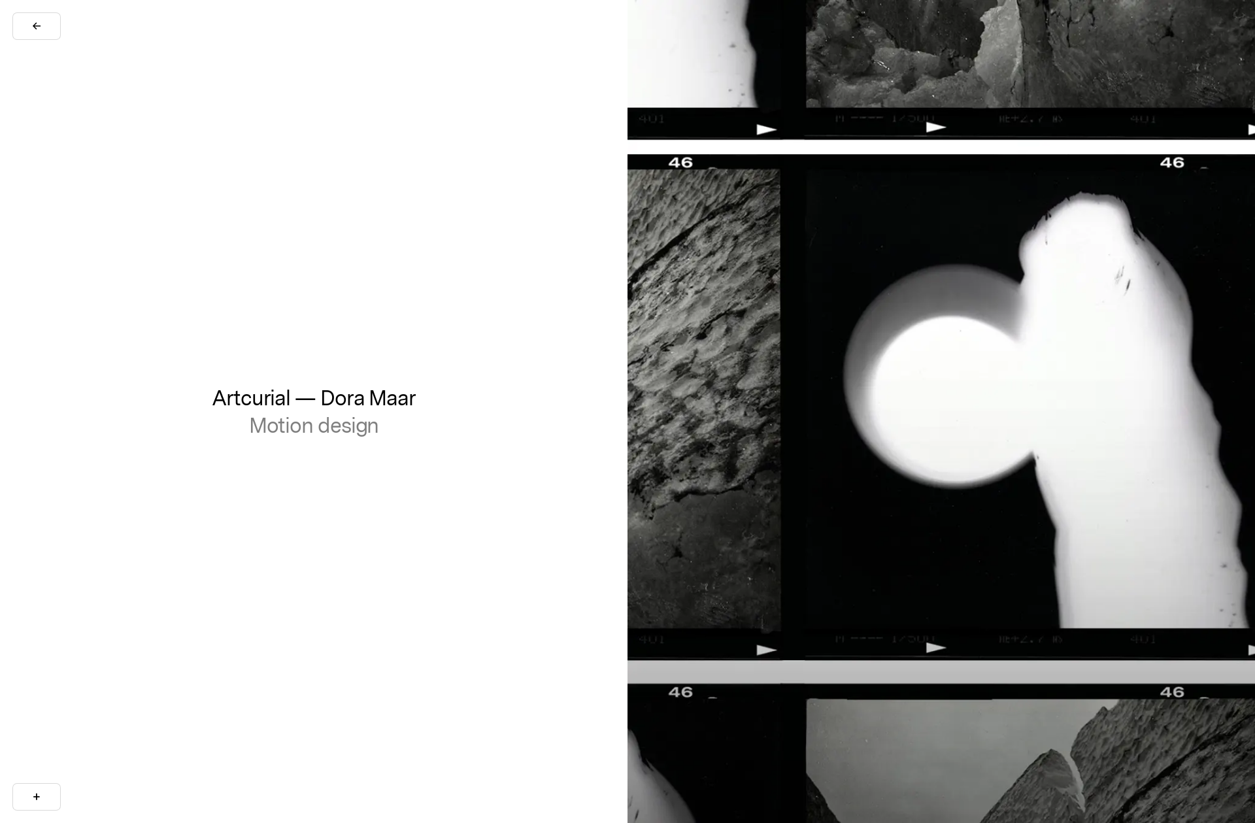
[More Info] (36, 797)
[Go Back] (36, 26)
